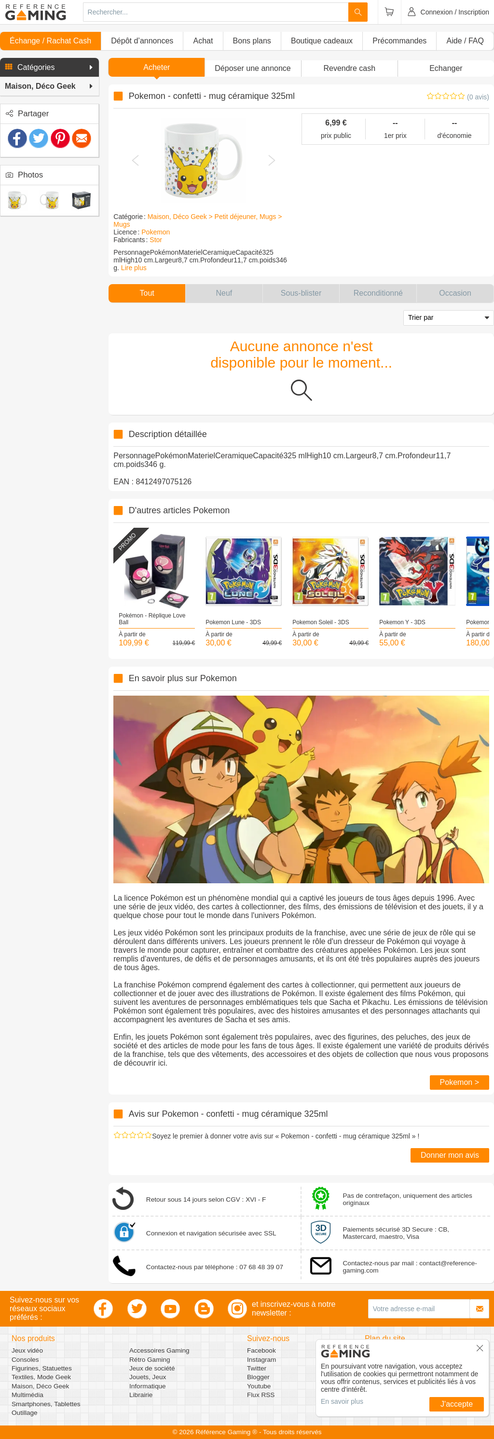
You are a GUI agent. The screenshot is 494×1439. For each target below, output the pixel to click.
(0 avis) (478, 97)
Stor (156, 240)
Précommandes (399, 41)
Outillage (25, 1412)
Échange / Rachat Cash (50, 41)
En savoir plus (342, 1401)
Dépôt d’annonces (142, 41)
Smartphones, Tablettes (46, 1404)
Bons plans (252, 41)
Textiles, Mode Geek (41, 1377)
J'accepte (456, 1404)
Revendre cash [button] (349, 68)
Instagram (261, 1359)
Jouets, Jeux (147, 1377)
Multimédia (27, 1394)
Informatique (147, 1386)
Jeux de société (152, 1368)
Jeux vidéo (27, 1350)
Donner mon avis (450, 1155)
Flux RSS (260, 1394)
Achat (203, 41)
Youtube (259, 1386)
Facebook (261, 1350)
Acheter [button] (156, 67)
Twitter (256, 1368)
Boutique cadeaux (322, 41)
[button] (49, 67)
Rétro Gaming (149, 1359)
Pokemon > (459, 1082)
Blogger (258, 1377)
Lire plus (134, 268)
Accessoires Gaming (159, 1350)
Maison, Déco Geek (40, 1386)
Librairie (140, 1394)
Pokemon (155, 232)
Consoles (25, 1359)
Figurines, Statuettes (42, 1368)
